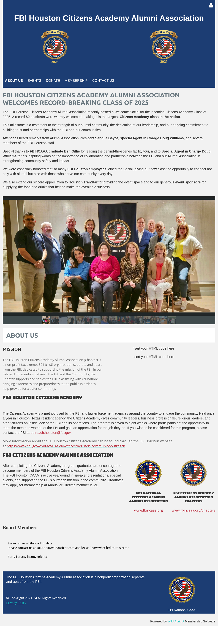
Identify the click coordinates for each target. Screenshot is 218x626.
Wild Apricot (176, 621)
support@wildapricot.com (56, 547)
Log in (210, 5)
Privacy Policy (16, 603)
